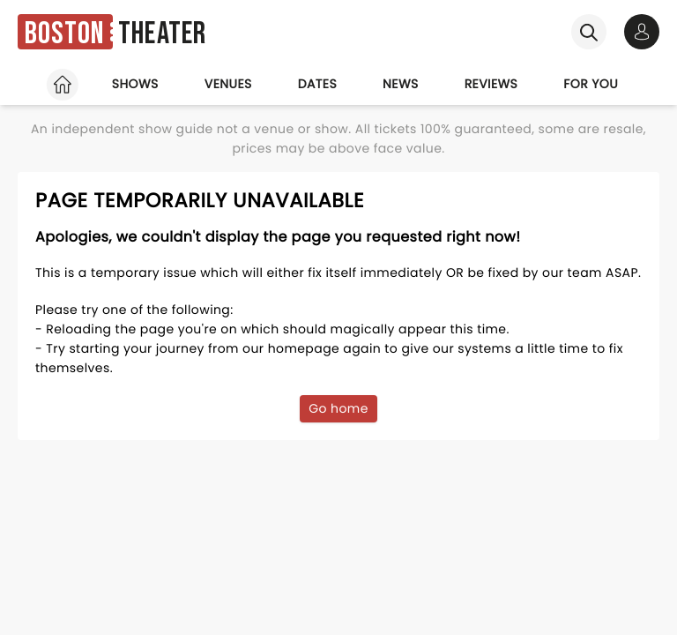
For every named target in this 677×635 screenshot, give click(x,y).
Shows (135, 84)
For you (590, 84)
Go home (338, 408)
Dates (317, 84)
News (401, 84)
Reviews (491, 84)
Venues (228, 84)
